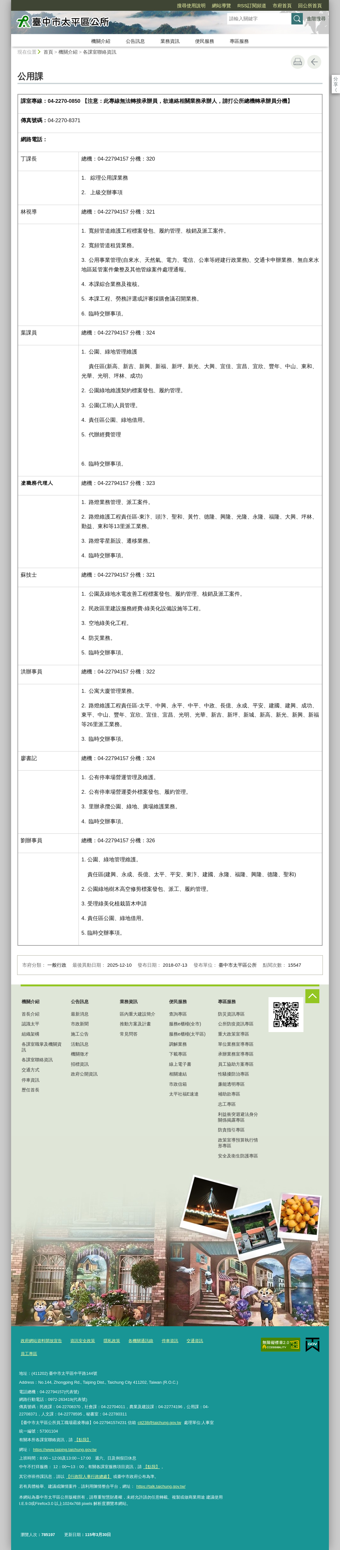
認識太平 (30, 1023)
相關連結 (178, 1073)
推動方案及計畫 (135, 1023)
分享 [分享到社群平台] (335, 78)
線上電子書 (180, 1064)
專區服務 (239, 41)
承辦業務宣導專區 (236, 1054)
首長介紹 (30, 1014)
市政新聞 (80, 1023)
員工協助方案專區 (236, 1064)
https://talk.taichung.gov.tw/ (161, 1486)
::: (8, 2)
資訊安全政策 (82, 1340)
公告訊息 (135, 41)
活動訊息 (80, 1044)
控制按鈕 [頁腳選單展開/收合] (312, 996)
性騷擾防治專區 (233, 1073)
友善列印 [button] (298, 62)
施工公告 (80, 1034)
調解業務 (178, 1044)
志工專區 (227, 1104)
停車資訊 (30, 1080)
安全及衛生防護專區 (238, 1155)
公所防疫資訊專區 (236, 1023)
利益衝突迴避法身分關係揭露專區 (238, 1117)
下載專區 (178, 1054)
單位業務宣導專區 (236, 1044)
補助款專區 (229, 1093)
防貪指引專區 (231, 1129)
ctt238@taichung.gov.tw (159, 1422)
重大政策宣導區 (233, 1034)
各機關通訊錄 (140, 1340)
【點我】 (151, 1466)
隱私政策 (112, 1340)
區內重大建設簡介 (137, 1014)
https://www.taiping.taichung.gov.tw (65, 1449)
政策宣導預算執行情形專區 (238, 1142)
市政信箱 (178, 1084)
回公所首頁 (273, 5)
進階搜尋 (316, 18)
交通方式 (30, 1069)
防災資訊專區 (231, 1014)
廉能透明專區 (231, 1084)
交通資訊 (195, 1340)
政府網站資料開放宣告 (41, 1340)
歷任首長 (30, 1089)
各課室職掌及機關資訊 (42, 1047)
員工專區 (29, 1353)
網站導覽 (184, 5)
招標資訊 (80, 1064)
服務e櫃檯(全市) (185, 1023)
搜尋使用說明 (154, 5)
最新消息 (80, 1014)
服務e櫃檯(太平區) (187, 1034)
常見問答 (129, 1034)
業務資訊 (170, 41)
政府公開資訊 (84, 1073)
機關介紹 (100, 41)
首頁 (48, 52)
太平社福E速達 (184, 1093)
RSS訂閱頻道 (215, 5)
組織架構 (30, 1034)
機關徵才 (80, 1054)
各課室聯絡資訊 (99, 52)
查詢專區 (178, 1014)
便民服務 (204, 41)
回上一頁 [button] (314, 62)
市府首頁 (245, 5)
